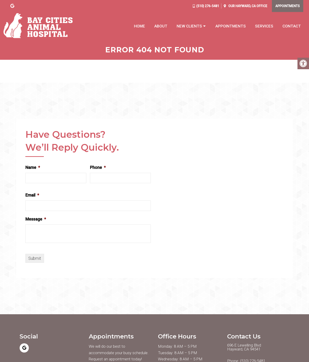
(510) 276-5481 (207, 6)
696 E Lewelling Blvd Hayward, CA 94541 (244, 347)
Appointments (287, 6)
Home (139, 26)
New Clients (189, 26)
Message (35, 219)
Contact (291, 26)
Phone (98, 167)
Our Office (247, 6)
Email (32, 195)
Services (264, 26)
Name (32, 167)
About (160, 26)
